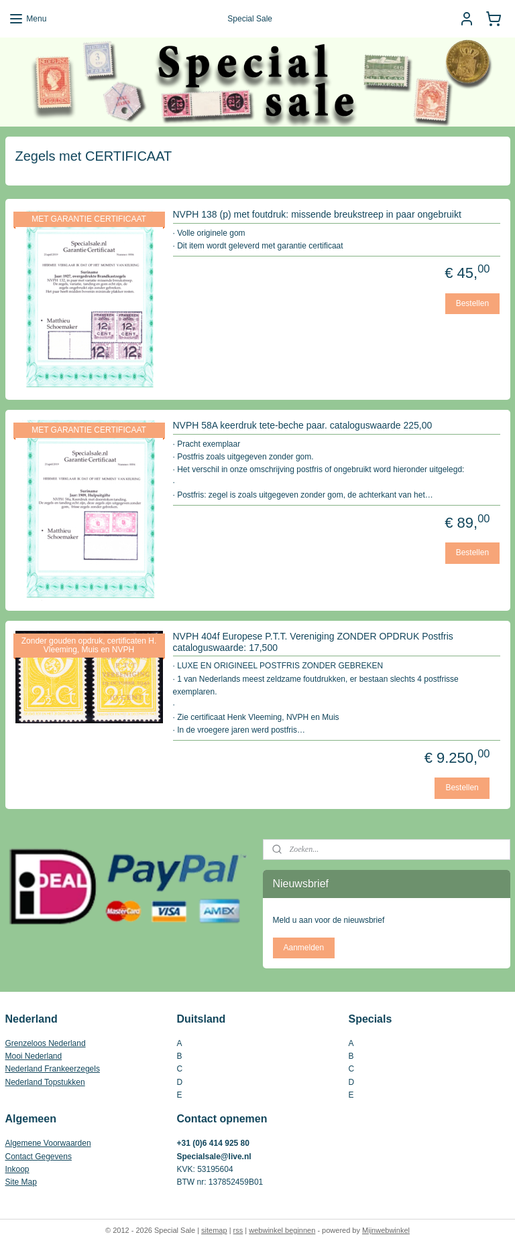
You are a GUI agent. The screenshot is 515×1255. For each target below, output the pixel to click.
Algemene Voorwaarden (48, 1143)
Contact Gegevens (38, 1156)
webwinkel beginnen (282, 1230)
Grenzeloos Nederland (45, 1043)
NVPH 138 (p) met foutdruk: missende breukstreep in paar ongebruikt (317, 214)
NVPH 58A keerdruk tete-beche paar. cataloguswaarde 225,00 (303, 425)
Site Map (21, 1182)
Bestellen (472, 303)
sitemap (214, 1230)
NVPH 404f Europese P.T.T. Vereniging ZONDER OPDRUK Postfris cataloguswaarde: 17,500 (313, 642)
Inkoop (17, 1169)
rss (238, 1230)
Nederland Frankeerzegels (52, 1069)
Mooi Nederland (33, 1056)
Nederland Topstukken (45, 1082)
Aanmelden (303, 947)
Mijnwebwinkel (386, 1230)
